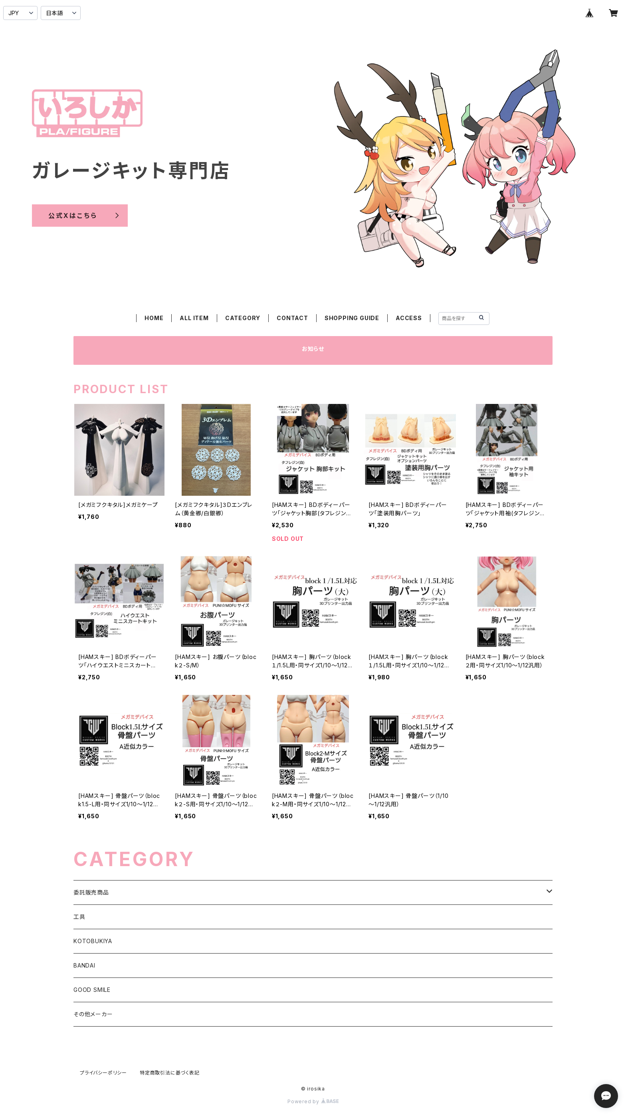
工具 (79, 916)
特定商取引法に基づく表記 (170, 1073)
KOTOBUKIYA (92, 941)
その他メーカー (93, 1014)
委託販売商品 (91, 892)
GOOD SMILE (92, 989)
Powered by (313, 1101)
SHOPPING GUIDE (352, 318)
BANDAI (84, 965)
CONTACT (292, 318)
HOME (154, 318)
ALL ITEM (194, 318)
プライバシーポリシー (103, 1073)
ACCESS (409, 318)
